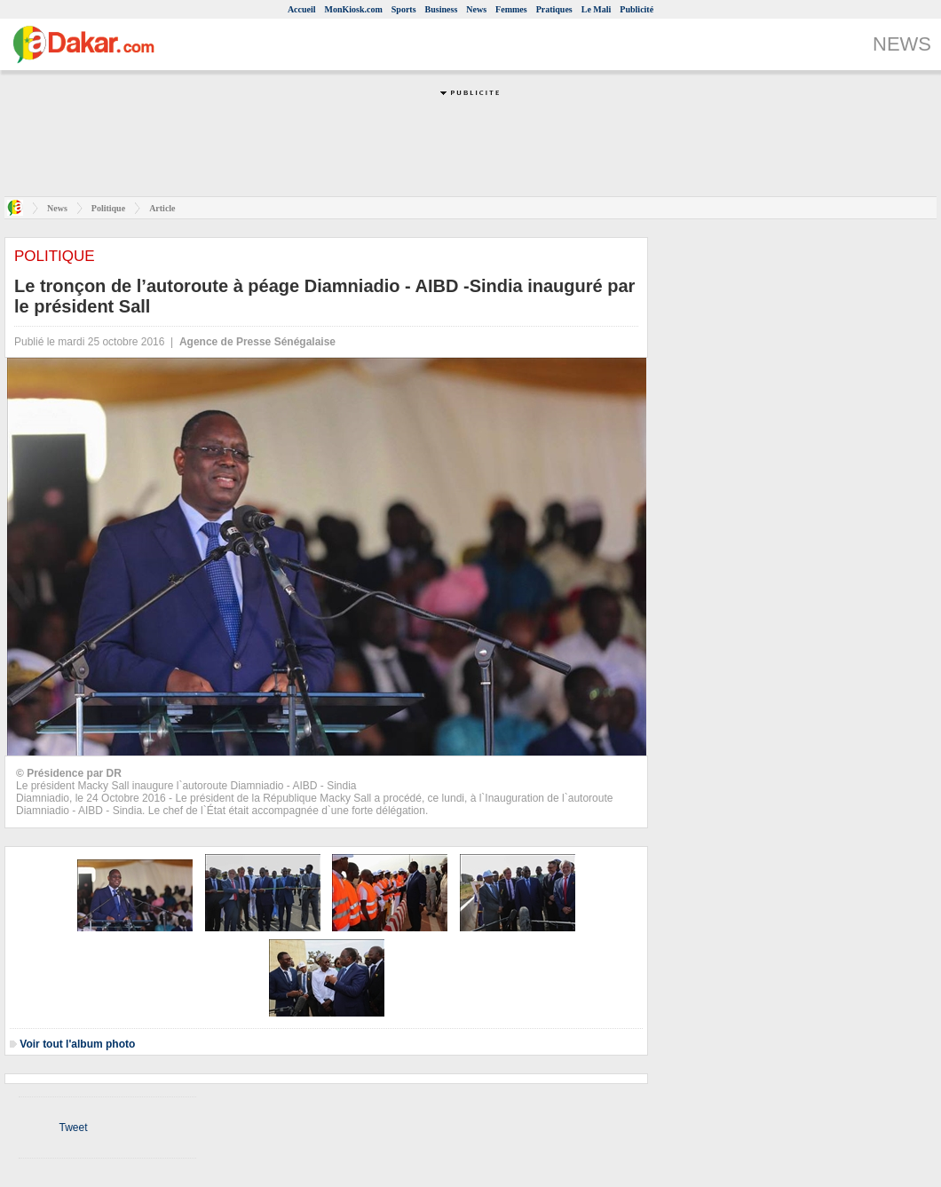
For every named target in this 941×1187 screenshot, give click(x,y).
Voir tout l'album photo (77, 1044)
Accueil (302, 9)
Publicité (636, 9)
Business (441, 9)
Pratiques (554, 9)
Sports (403, 9)
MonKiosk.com (354, 9)
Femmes (511, 9)
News (476, 9)
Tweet (73, 1127)
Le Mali (596, 9)
